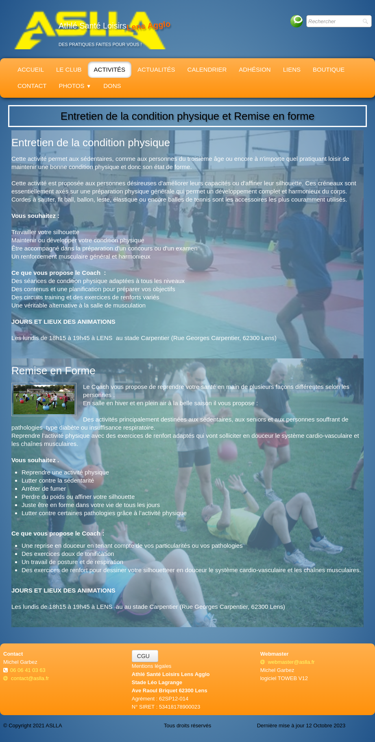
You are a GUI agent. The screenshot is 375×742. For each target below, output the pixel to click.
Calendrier (207, 69)
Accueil (30, 69)
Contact (31, 85)
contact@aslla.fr (26, 678)
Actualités (156, 69)
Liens (292, 69)
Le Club (69, 69)
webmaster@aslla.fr (287, 662)
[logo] (90, 29)
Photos (75, 85)
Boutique (328, 69)
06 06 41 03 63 (28, 670)
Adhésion (254, 69)
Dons (112, 85)
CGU (145, 656)
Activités (110, 69)
